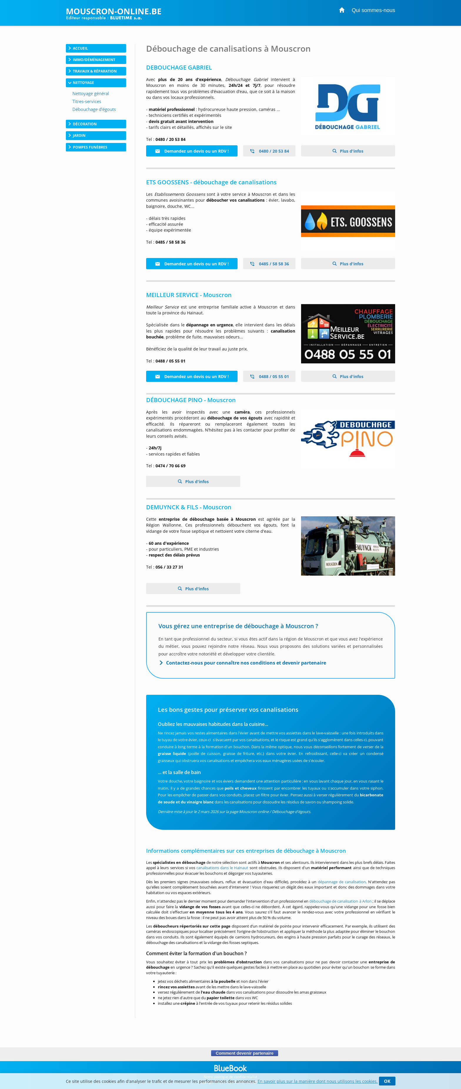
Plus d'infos (351, 151)
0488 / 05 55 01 (269, 376)
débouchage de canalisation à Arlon (340, 901)
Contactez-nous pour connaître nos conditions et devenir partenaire (246, 663)
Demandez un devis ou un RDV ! (192, 151)
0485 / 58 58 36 (269, 264)
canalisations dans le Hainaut (222, 867)
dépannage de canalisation (342, 881)
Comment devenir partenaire (244, 1053)
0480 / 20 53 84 (269, 151)
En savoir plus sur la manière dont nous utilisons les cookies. (318, 1081)
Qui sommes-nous (373, 10)
